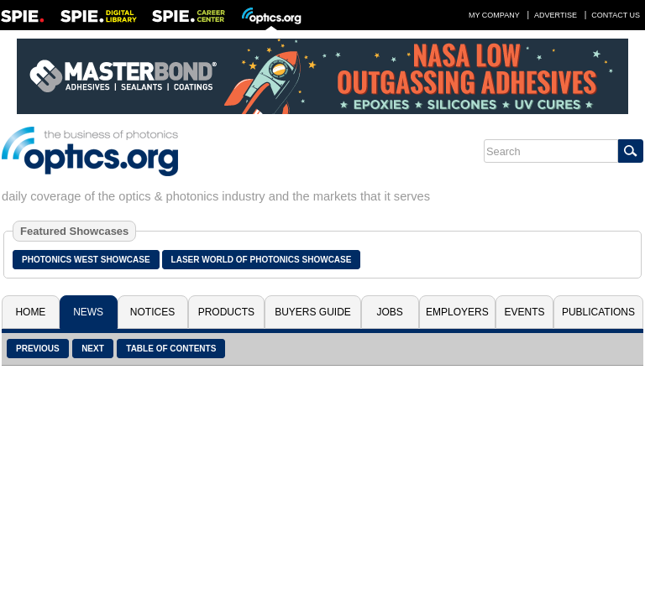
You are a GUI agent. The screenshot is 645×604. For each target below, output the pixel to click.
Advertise (555, 15)
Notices (152, 312)
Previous (38, 348)
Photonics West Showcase (86, 259)
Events (525, 312)
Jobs (390, 312)
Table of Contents (171, 348)
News (88, 312)
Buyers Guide (313, 312)
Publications (598, 312)
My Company (494, 15)
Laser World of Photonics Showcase (261, 259)
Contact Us (615, 15)
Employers (457, 312)
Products (226, 312)
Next (92, 348)
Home (30, 312)
